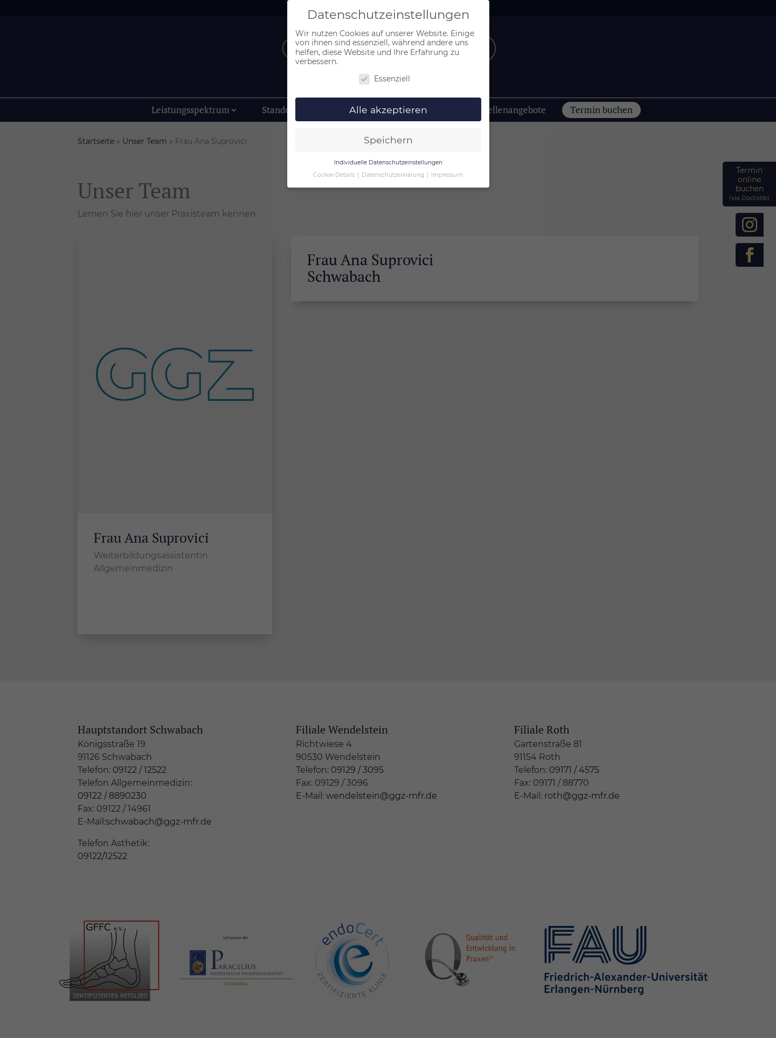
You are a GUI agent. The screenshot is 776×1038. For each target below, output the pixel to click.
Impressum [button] (447, 174)
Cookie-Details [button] (334, 174)
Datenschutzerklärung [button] (394, 174)
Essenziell (384, 79)
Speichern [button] (388, 140)
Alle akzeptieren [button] (388, 109)
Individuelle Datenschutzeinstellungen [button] (388, 162)
